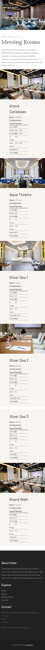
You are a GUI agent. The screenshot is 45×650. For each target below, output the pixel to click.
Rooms (4, 594)
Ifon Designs (29, 645)
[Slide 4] (25, 27)
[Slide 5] (29, 27)
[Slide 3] (20, 27)
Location (4, 600)
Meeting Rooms (7, 597)
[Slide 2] (16, 27)
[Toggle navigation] (40, 6)
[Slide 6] (33, 27)
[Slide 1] (12, 27)
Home (3, 590)
